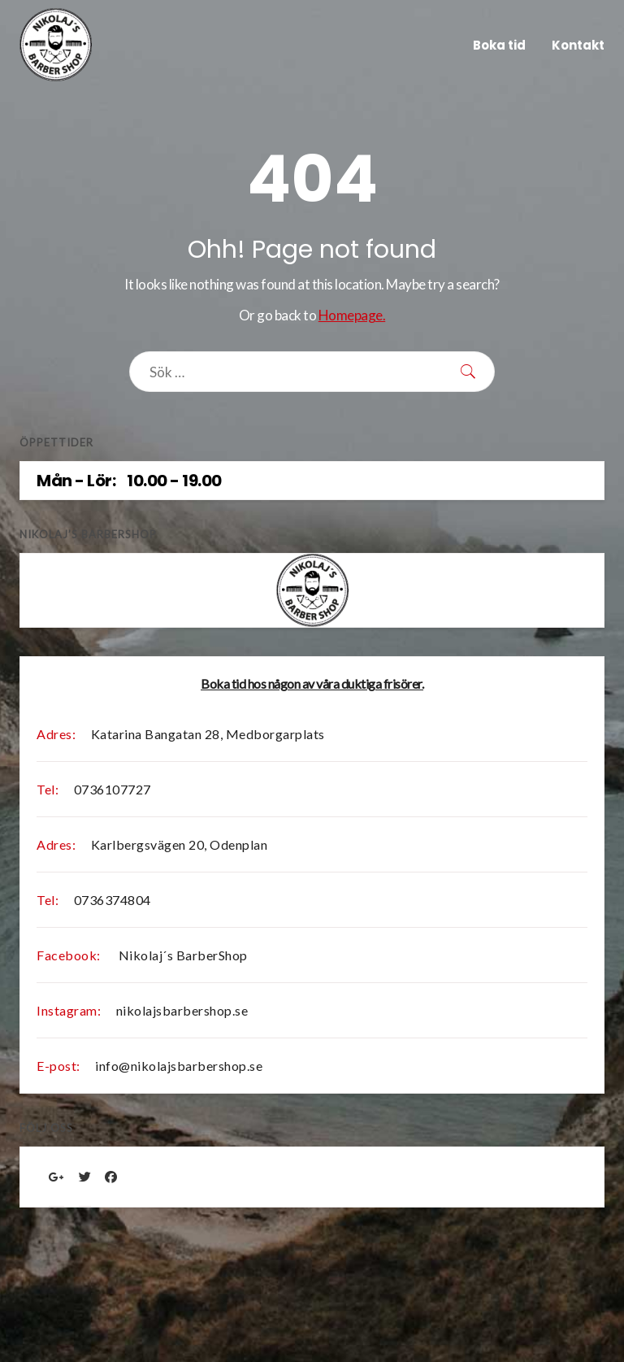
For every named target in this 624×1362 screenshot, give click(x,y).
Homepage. (352, 315)
